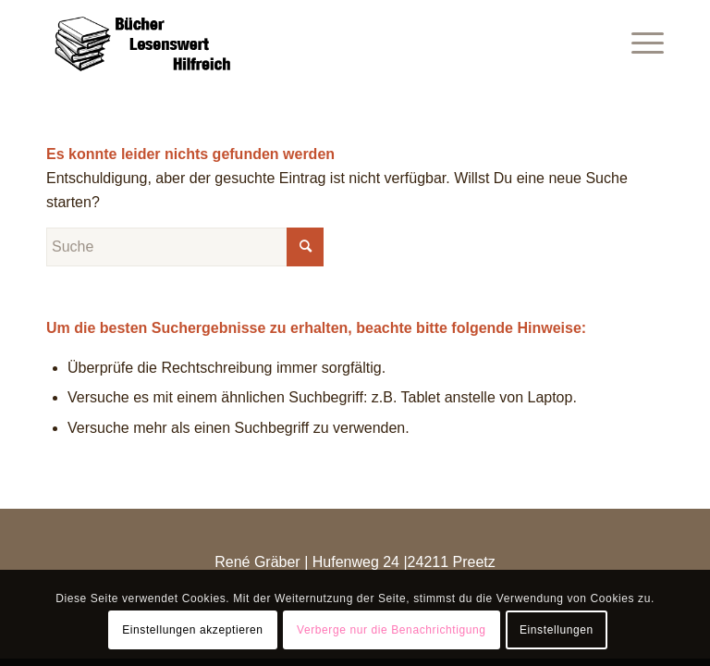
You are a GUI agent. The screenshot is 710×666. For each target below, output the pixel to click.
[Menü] (638, 41)
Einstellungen (557, 629)
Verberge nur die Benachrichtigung (391, 629)
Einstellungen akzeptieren (192, 629)
